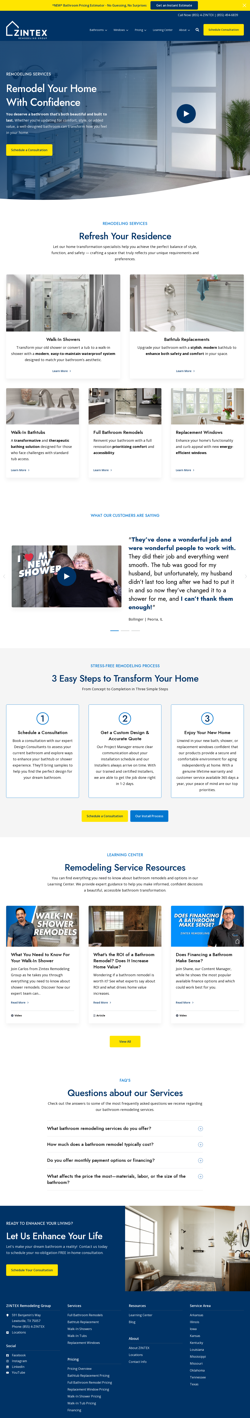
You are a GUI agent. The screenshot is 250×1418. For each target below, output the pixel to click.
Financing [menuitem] (74, 1379)
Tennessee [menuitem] (198, 1346)
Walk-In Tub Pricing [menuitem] (81, 1372)
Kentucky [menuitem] (196, 1312)
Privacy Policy (235, 1407)
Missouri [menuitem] (196, 1332)
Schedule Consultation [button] (223, 29)
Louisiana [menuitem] (197, 1319)
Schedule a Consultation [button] (29, 134)
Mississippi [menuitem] (198, 1326)
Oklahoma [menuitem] (197, 1339)
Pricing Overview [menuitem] (79, 1338)
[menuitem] (208, 15)
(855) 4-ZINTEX (33, 1295)
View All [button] (125, 1010)
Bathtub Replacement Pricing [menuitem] (88, 1345)
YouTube (18, 1341)
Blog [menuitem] (132, 1291)
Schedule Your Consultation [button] (32, 1239)
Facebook (19, 1324)
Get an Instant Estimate (174, 5)
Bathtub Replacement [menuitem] (83, 1291)
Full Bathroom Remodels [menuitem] (85, 1284)
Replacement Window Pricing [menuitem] (88, 1358)
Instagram (19, 1330)
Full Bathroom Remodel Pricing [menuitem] (89, 1351)
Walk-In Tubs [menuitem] (77, 1305)
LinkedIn (18, 1335)
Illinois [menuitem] (194, 1291)
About (184, 30)
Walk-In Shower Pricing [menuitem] (84, 1365)
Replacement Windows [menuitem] (83, 1312)
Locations (19, 1301)
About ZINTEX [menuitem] (139, 1317)
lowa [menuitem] (193, 1298)
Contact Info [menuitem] (138, 1331)
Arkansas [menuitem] (196, 1284)
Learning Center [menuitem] (140, 1284)
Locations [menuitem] (136, 1324)
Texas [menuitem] (194, 1353)
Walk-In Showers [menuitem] (79, 1298)
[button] (197, 29)
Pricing (140, 30)
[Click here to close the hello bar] (244, 5)
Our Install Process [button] (149, 785)
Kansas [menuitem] (195, 1305)
